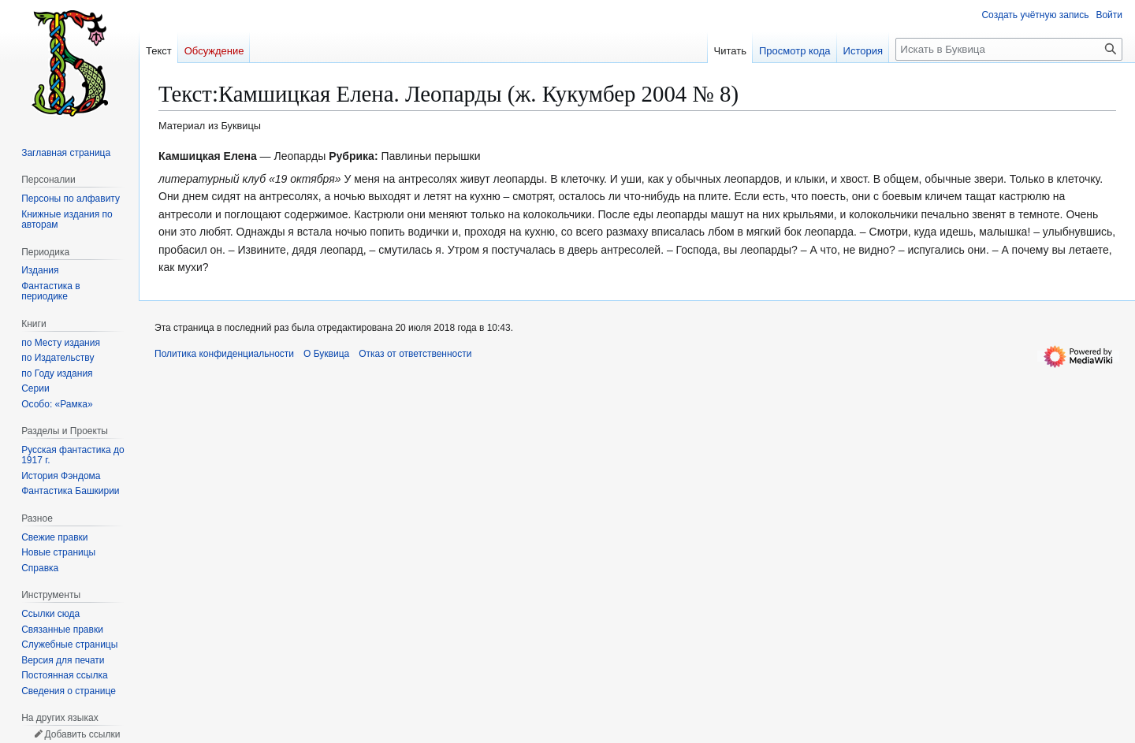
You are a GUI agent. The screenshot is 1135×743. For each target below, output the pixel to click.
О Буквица (326, 353)
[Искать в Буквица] (1008, 49)
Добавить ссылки (82, 734)
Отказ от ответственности (415, 353)
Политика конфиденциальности (224, 353)
